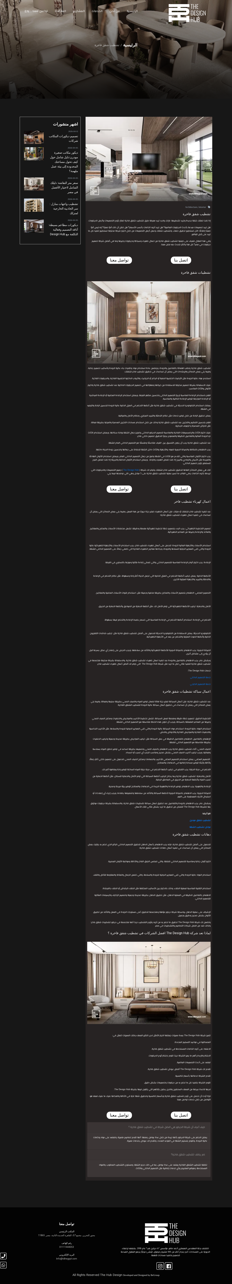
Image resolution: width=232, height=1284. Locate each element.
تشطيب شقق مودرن (200, 820)
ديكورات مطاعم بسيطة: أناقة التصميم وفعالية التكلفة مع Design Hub (63, 229)
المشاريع (79, 11)
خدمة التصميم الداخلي (200, 677)
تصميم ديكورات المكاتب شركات (63, 138)
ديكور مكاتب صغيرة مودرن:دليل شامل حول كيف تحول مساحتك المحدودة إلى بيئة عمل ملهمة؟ (64, 162)
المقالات (60, 11)
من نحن (114, 11)
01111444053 (66, 1247)
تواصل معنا (40, 11)
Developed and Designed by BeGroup (141, 1275)
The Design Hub (131, 470)
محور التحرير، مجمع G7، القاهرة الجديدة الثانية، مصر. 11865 (66, 1235)
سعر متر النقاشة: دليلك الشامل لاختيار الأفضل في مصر (64, 187)
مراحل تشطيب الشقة (200, 827)
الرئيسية (132, 11)
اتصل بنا (181, 260)
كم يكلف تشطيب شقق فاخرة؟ (188, 1155)
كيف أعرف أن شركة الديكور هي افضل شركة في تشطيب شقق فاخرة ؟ (167, 1127)
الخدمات (97, 11)
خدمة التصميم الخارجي (200, 684)
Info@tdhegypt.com (66, 1258)
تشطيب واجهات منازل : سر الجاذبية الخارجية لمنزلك (64, 208)
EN (27, 11)
